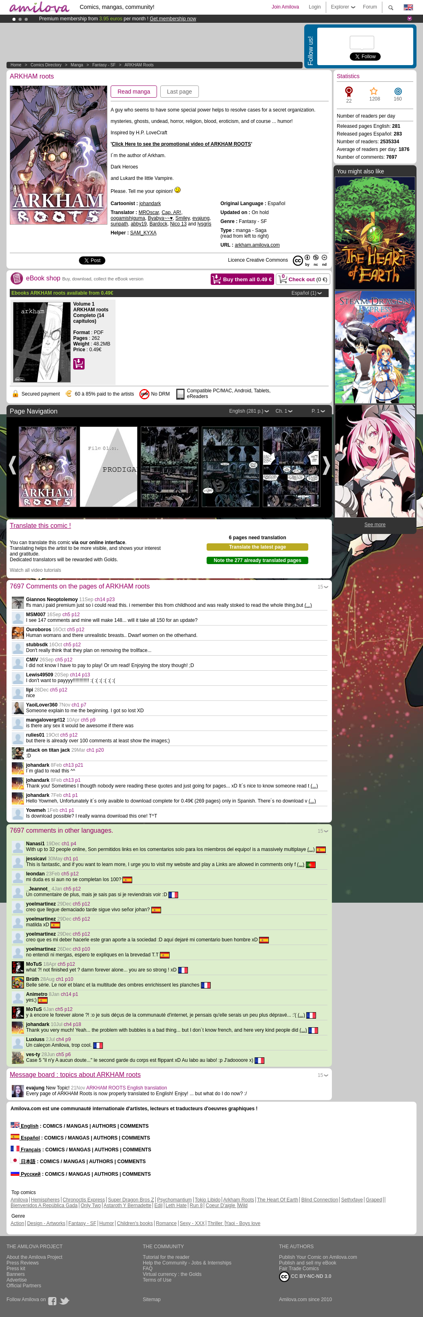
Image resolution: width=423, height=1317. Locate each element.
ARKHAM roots (139, 65)
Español (25, 1138)
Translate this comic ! (40, 525)
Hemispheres (45, 1200)
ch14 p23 (105, 599)
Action (17, 1223)
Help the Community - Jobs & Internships (187, 1263)
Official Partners (24, 1286)
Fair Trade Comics (299, 1268)
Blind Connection (319, 1200)
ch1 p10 (64, 979)
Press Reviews (23, 1263)
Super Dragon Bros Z (131, 1200)
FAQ (148, 1268)
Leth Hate (176, 1205)
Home (16, 65)
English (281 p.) (246, 411)
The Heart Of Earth (277, 1200)
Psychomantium (174, 1200)
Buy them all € (247, 279)
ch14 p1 (69, 994)
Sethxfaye (352, 1200)
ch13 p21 (73, 765)
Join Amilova (285, 7)
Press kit (16, 1268)
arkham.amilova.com (257, 245)
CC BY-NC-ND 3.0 (305, 1276)
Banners (16, 1274)
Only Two (91, 1205)
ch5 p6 (63, 1054)
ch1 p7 (79, 705)
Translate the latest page (257, 547)
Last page (179, 91)
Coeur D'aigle (221, 1205)
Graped (374, 1200)
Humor (106, 1223)
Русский (26, 1174)
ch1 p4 (68, 844)
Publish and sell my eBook (307, 1263)
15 (320, 587)
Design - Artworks (46, 1223)
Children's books (135, 1223)
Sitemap (152, 1299)
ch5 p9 (88, 720)
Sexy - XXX (192, 1223)
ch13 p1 (72, 780)
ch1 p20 (95, 750)
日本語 (23, 1161)
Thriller (215, 1223)
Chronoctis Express (84, 1200)
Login (315, 7)
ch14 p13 (80, 675)
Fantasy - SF (104, 65)
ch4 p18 (72, 1024)
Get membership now (173, 19)
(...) (308, 605)
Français (26, 1150)
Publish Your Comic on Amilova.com (318, 1257)
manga (77, 65)
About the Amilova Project (34, 1257)
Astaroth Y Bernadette (128, 1205)
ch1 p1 (70, 795)
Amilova (19, 1200)
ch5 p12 (71, 614)
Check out (302, 277)
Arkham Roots (238, 1200)
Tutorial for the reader (166, 1257)
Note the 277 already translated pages (257, 560)
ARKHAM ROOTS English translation (126, 1088)
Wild (242, 1205)
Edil (159, 1205)
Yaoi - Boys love (242, 1223)
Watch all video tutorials (35, 570)
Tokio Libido (207, 1200)
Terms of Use (157, 1280)
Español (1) (304, 293)
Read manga (134, 91)
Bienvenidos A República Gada (44, 1205)
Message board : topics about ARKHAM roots (75, 1074)
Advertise (17, 1280)
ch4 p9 (63, 1039)
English (25, 1126)
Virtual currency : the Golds (172, 1274)
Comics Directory (46, 65)
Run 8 (196, 1205)
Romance (166, 1223)
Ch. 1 (282, 411)
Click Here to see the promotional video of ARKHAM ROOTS (181, 144)
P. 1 (316, 411)
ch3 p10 (81, 949)
